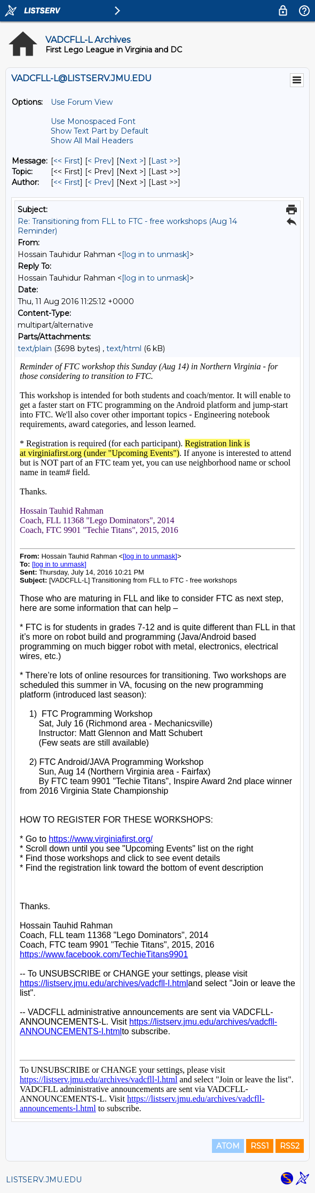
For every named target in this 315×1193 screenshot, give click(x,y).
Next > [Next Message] (131, 161)
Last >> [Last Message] (164, 161)
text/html (123, 348)
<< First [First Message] (66, 161)
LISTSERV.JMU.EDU (44, 1179)
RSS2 (290, 1146)
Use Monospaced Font (93, 121)
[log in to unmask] (156, 254)
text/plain (35, 348)
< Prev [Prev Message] (100, 161)
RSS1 (259, 1146)
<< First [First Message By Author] (66, 182)
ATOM (228, 1146)
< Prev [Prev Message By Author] (100, 182)
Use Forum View (82, 102)
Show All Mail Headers (92, 140)
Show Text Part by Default (99, 131)
